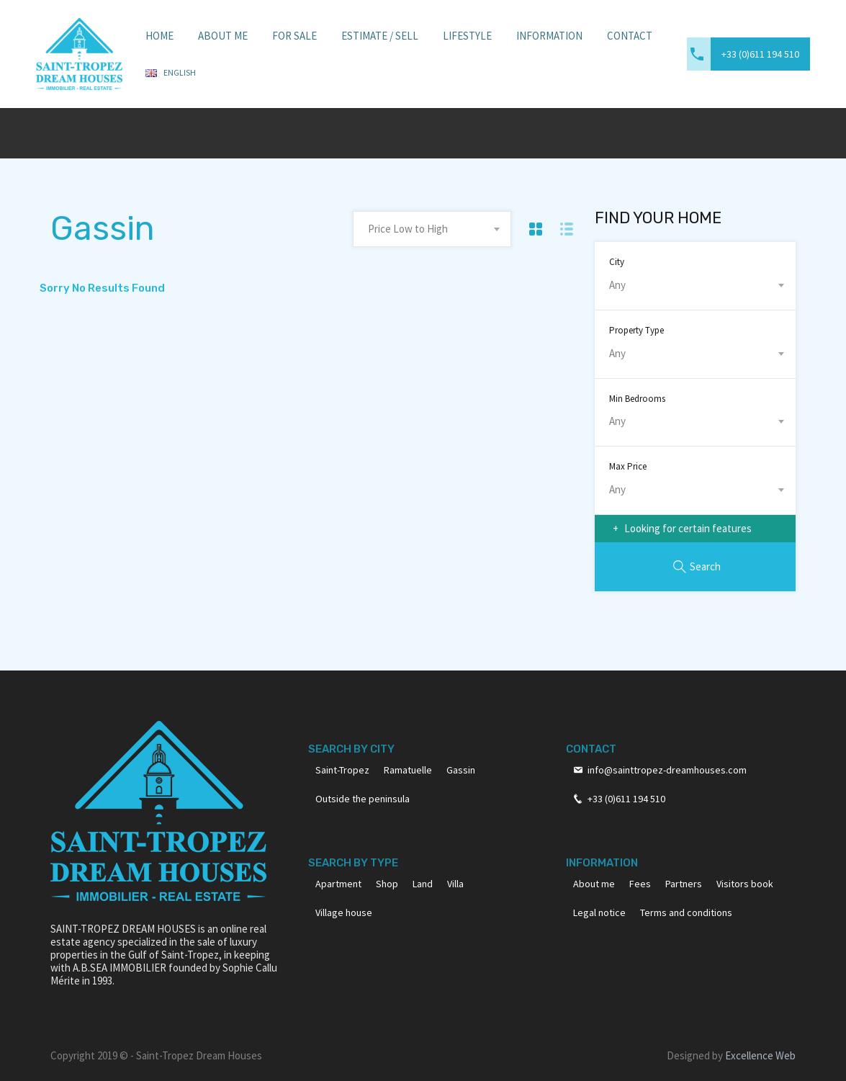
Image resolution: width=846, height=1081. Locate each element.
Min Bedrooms (637, 399)
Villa (455, 883)
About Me (223, 35)
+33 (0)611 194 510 (760, 54)
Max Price (628, 466)
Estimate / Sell (379, 35)
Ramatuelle (408, 769)
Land (423, 883)
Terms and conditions (686, 912)
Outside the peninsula (362, 798)
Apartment (338, 883)
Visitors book (744, 883)
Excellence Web (760, 1055)
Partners (683, 883)
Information (549, 35)
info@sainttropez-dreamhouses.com (667, 769)
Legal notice (599, 912)
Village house (343, 912)
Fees (640, 883)
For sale (294, 35)
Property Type (636, 330)
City (616, 262)
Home (159, 35)
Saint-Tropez (342, 769)
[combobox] (432, 229)
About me (594, 883)
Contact (629, 35)
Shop (387, 883)
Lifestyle (467, 35)
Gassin (460, 769)
